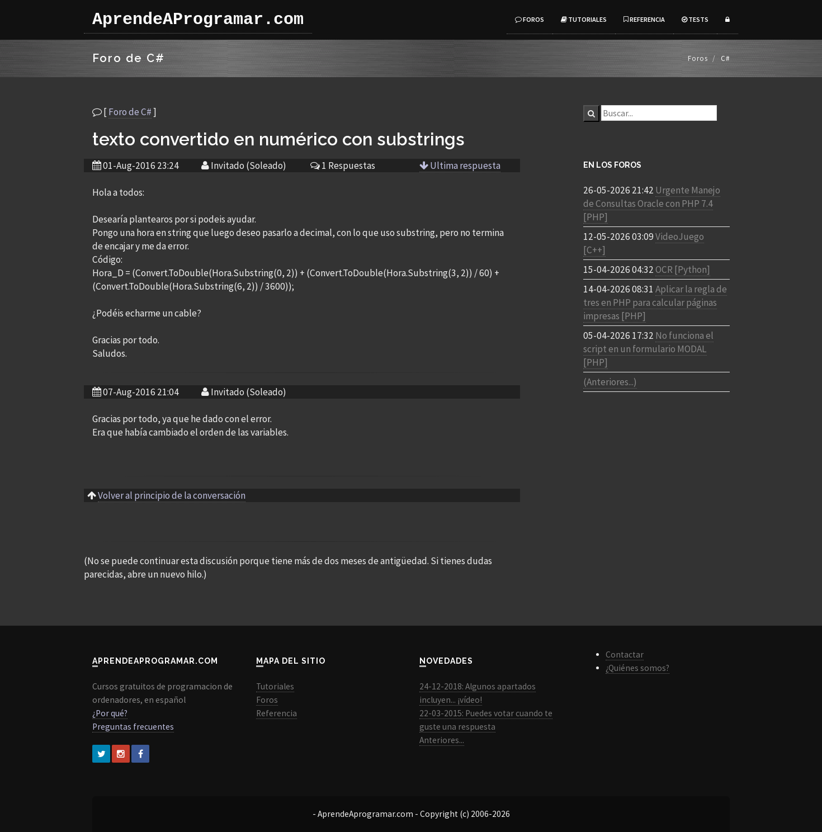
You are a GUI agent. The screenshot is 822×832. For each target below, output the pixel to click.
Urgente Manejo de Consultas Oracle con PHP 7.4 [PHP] (651, 203)
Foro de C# (130, 112)
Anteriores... (441, 740)
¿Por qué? (109, 713)
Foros (529, 19)
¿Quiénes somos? (637, 668)
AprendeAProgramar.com (198, 19)
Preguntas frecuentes (133, 726)
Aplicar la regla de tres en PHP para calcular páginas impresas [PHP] (655, 302)
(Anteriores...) (610, 382)
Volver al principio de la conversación (171, 495)
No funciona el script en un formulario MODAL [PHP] (648, 348)
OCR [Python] (682, 269)
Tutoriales (584, 19)
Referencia (644, 19)
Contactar (625, 654)
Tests (695, 19)
